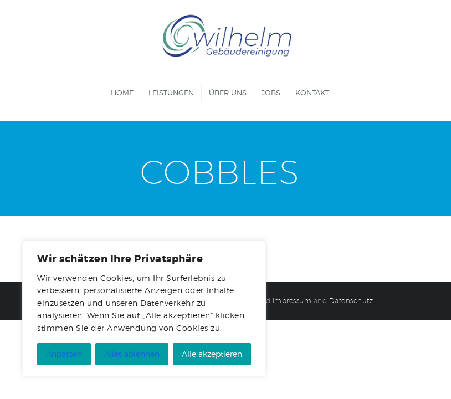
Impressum (292, 300)
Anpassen (64, 354)
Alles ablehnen (132, 354)
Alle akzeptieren (212, 354)
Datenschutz (351, 300)
